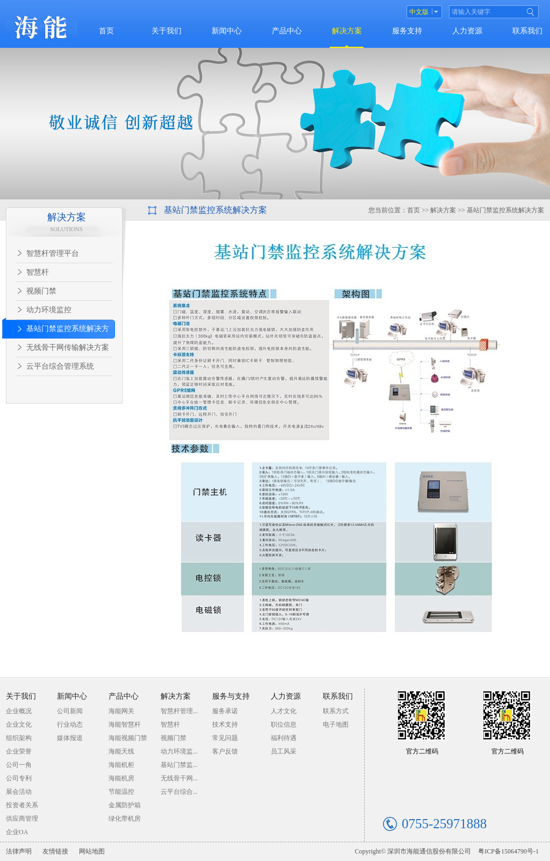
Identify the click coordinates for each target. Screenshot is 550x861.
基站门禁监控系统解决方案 (55, 332)
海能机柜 (121, 765)
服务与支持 (231, 696)
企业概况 (19, 711)
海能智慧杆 (124, 724)
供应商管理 (22, 818)
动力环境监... (179, 751)
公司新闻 (70, 711)
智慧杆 (37, 272)
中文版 (419, 12)
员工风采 (283, 751)
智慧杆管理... (179, 711)
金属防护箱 (124, 805)
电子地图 (336, 724)
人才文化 (283, 711)
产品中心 (287, 31)
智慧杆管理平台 (52, 253)
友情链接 (55, 851)
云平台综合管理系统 (60, 366)
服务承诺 (225, 711)
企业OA (17, 832)
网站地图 (92, 851)
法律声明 (19, 851)
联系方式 (336, 711)
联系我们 (527, 31)
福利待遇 (283, 738)
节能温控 (121, 791)
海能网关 (121, 711)
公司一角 (19, 765)
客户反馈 (225, 751)
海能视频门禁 (127, 738)
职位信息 (283, 724)
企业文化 (19, 724)
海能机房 (121, 778)
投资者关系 (22, 805)
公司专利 (19, 778)
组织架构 (19, 738)
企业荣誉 (19, 751)
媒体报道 (70, 738)
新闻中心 (227, 31)
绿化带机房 (124, 818)
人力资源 (467, 31)
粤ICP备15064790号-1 (508, 851)
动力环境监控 (48, 310)
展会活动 (19, 791)
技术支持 (225, 724)
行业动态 (70, 724)
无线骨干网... (179, 778)
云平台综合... (179, 791)
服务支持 (407, 31)
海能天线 (121, 751)
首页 (106, 31)
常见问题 (225, 738)
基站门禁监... (179, 765)
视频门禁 (41, 291)
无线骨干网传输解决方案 (67, 347)
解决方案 (347, 31)
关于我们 (166, 31)
